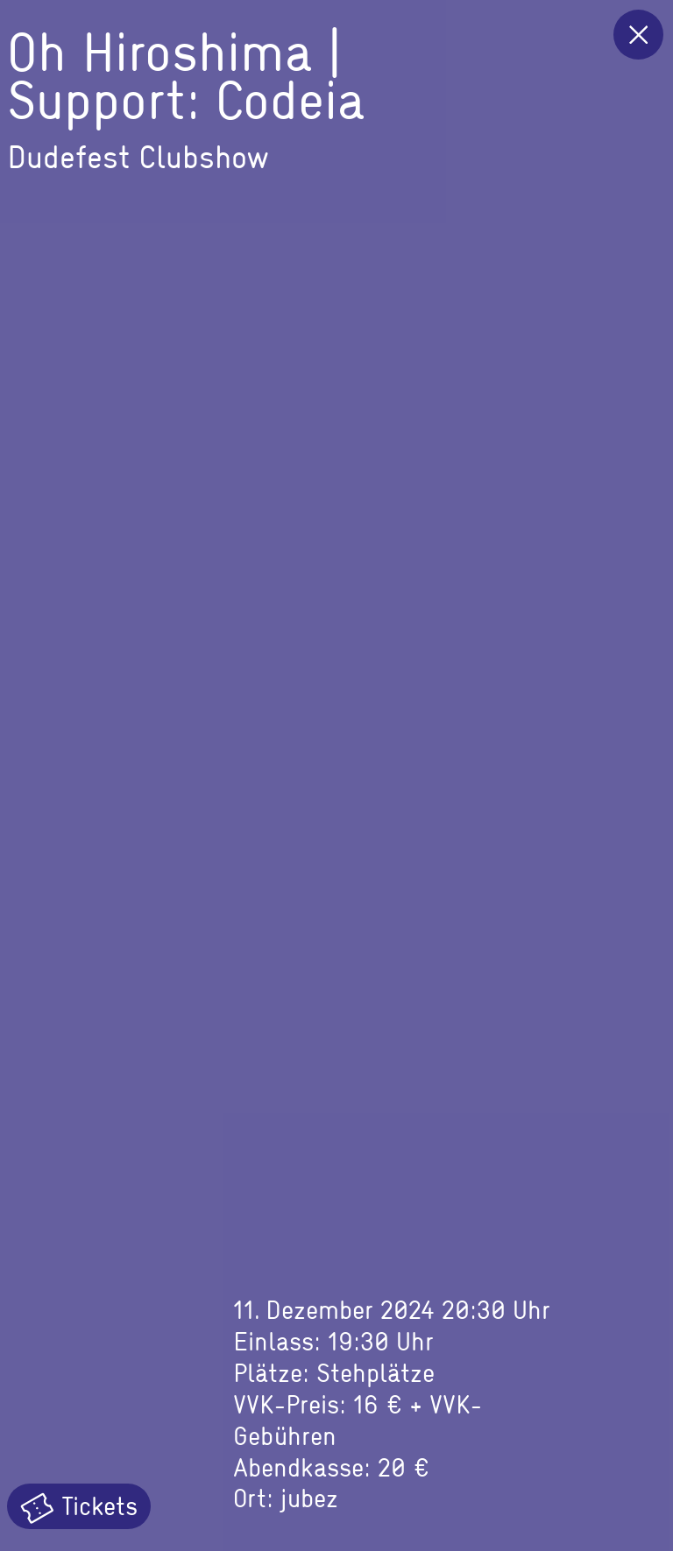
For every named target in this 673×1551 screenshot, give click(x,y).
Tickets (79, 1506)
